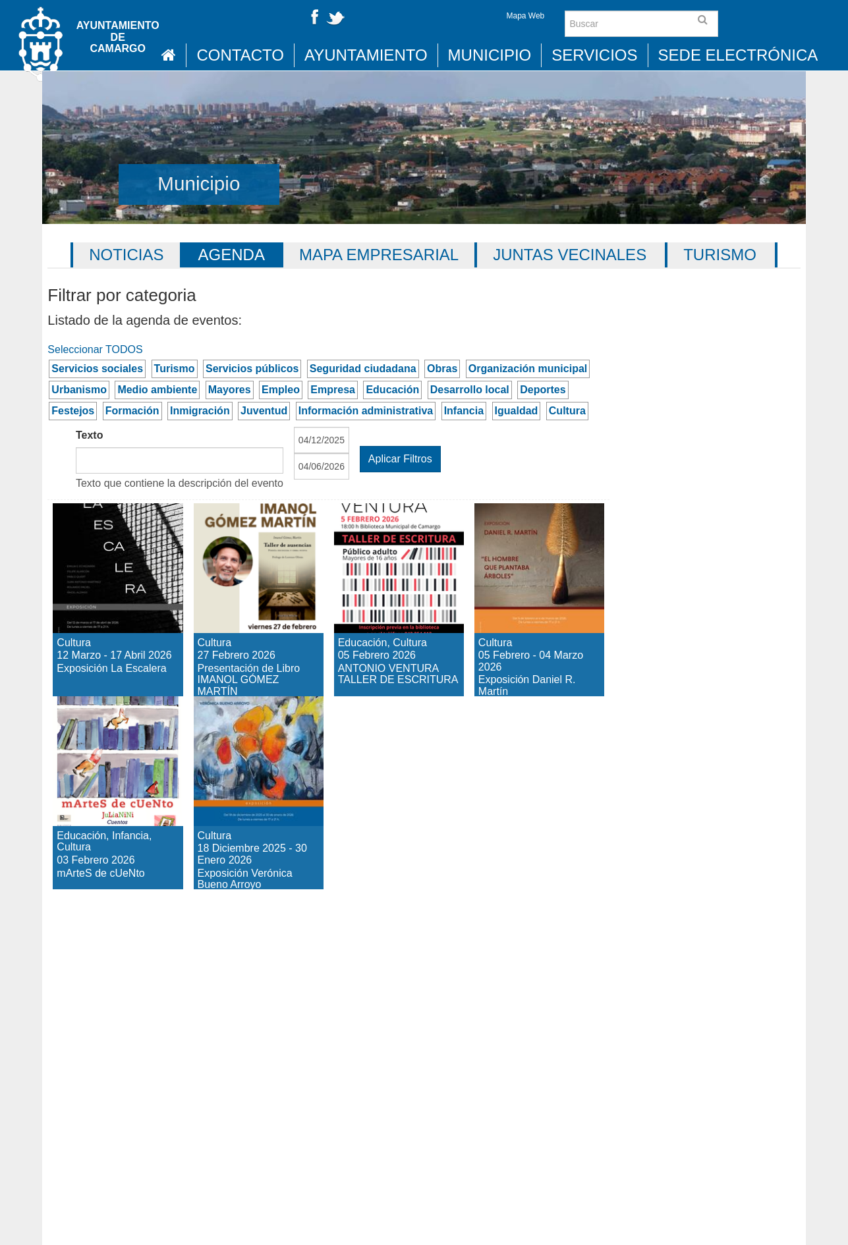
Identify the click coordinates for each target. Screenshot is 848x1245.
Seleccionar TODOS (94, 349)
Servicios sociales (97, 368)
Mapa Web (525, 15)
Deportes (542, 389)
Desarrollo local (469, 389)
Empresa (332, 389)
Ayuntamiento (366, 55)
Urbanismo (79, 389)
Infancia (464, 410)
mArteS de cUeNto (102, 719)
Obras (442, 368)
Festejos (72, 410)
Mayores (229, 389)
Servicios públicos (252, 368)
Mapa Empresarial (379, 254)
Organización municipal (527, 368)
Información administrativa (366, 410)
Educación (392, 389)
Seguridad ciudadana (363, 368)
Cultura (567, 410)
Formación (132, 410)
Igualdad (516, 410)
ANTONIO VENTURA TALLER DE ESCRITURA (395, 549)
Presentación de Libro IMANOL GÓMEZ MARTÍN (255, 561)
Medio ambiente (157, 389)
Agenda (231, 254)
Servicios (594, 55)
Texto (89, 435)
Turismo (719, 254)
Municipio (490, 55)
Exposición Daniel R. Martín (525, 537)
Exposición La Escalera (108, 526)
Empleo (281, 389)
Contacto (239, 55)
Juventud (263, 410)
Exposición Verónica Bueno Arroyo (258, 730)
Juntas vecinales (569, 254)
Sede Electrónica (738, 55)
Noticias (126, 254)
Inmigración (200, 410)
